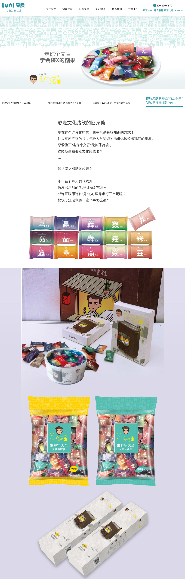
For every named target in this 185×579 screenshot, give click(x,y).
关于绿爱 (51, 9)
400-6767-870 (162, 5)
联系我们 (117, 9)
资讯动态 (100, 9)
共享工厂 (133, 9)
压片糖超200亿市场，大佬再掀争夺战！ (112, 103)
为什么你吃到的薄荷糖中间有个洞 (64, 103)
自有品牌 (84, 9)
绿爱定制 (67, 9)
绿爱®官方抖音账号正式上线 (16, 103)
